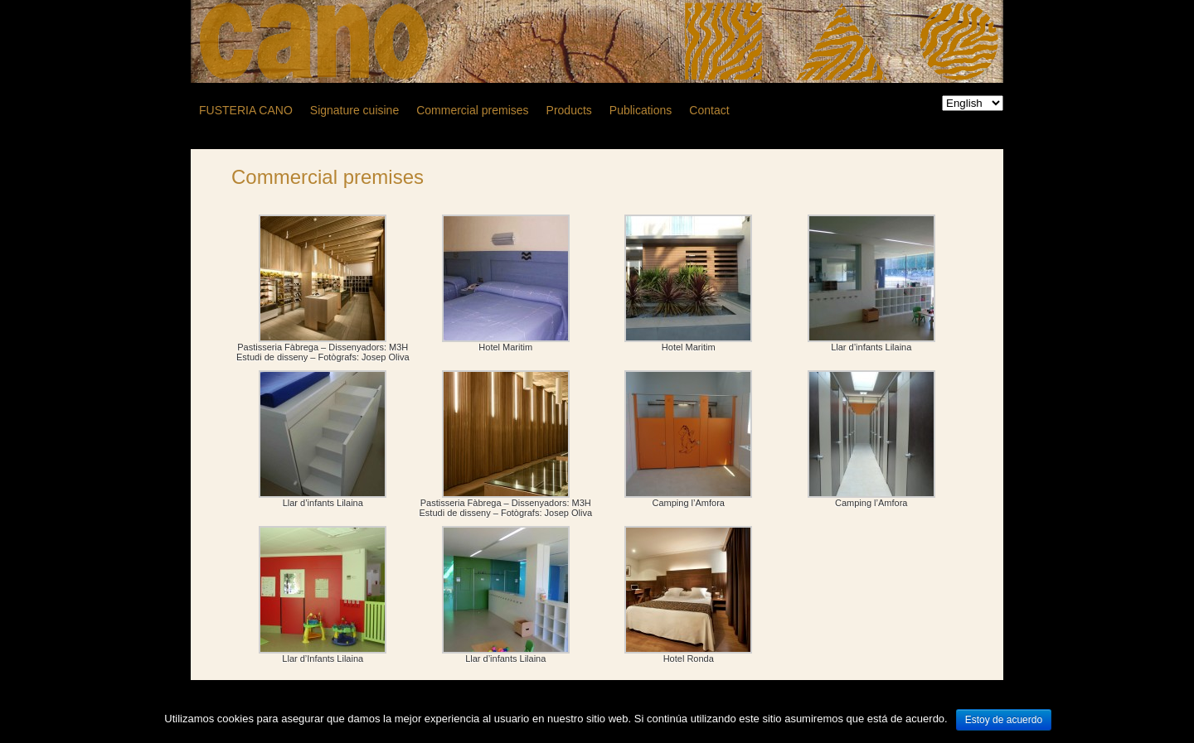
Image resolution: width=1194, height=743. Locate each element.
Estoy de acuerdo (1003, 720)
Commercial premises (327, 177)
